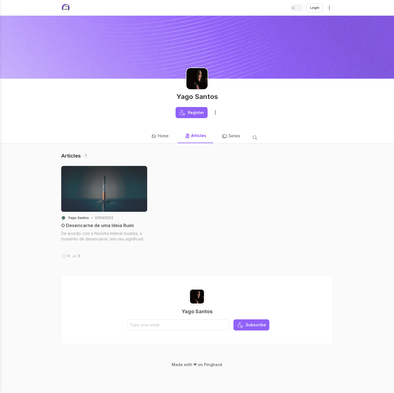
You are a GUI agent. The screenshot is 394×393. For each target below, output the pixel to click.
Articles (195, 136)
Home (160, 136)
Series (231, 136)
